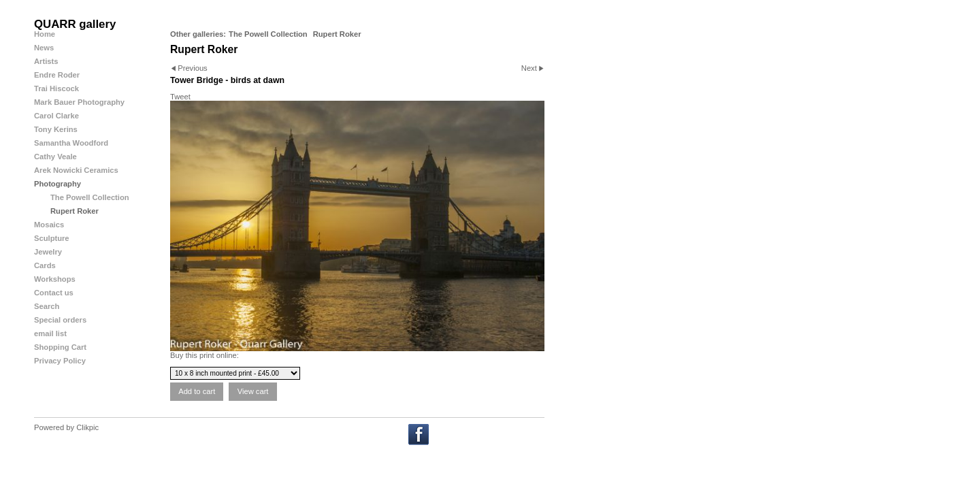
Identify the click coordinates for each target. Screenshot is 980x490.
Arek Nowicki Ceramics (76, 170)
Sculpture (51, 238)
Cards (45, 265)
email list (50, 333)
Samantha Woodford (71, 143)
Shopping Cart (60, 347)
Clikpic (87, 427)
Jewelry (48, 252)
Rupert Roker (337, 34)
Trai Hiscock (56, 88)
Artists (46, 61)
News (44, 48)
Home (44, 34)
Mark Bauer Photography (79, 102)
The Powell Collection (268, 34)
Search (46, 306)
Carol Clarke (56, 116)
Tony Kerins (56, 129)
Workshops (55, 279)
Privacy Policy (60, 361)
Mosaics (49, 224)
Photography (57, 184)
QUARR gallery (75, 24)
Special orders (60, 320)
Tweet (180, 97)
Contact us (54, 293)
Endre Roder (57, 75)
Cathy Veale (55, 156)
